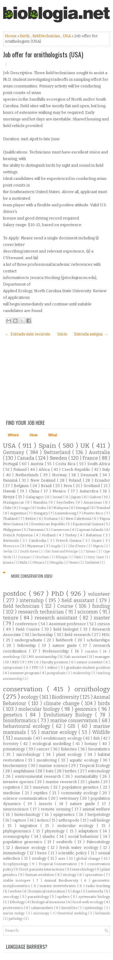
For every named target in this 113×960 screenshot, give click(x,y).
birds (25, 36)
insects (47, 803)
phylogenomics (18, 831)
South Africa (98, 464)
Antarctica (90, 491)
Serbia (8, 551)
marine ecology (60, 732)
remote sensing (56, 809)
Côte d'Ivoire (77, 546)
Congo (24, 508)
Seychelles (66, 502)
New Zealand (43, 480)
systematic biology (94, 897)
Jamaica (8, 563)
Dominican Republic (48, 524)
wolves (16, 891)
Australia (99, 452)
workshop (12, 657)
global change (89, 858)
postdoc (16, 594)
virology (70, 875)
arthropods (69, 820)
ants (62, 858)
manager (102, 657)
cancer (43, 749)
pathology (16, 919)
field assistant (78, 600)
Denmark (90, 475)
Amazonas (93, 502)
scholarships (98, 640)
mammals (23, 738)
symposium (13, 667)
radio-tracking (98, 886)
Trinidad (103, 508)
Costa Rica (66, 464)
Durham (43, 557)
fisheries (69, 749)
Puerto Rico (93, 513)
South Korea (29, 551)
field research (78, 634)
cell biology (99, 820)
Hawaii (10, 491)
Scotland (92, 485)
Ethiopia (62, 557)
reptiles (41, 793)
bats (50, 771)
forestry (11, 743)
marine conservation (74, 720)
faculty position (55, 662)
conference (26, 624)
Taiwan (90, 551)
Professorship (56, 651)
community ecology (80, 793)
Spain (48, 446)
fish (97, 738)
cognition (12, 787)
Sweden (59, 458)
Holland (49, 535)
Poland (76, 480)
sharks (49, 836)
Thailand (10, 518)
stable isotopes (18, 880)
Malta (24, 563)
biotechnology (28, 814)
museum (41, 787)
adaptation (88, 831)
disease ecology (31, 847)
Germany (14, 452)
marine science (54, 765)
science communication (26, 798)
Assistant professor (68, 624)
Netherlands (27, 475)
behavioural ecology (27, 726)
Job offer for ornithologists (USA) (43, 54)
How (33, 435)
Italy (106, 469)
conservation (25, 689)
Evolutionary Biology (69, 715)
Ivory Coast (96, 557)
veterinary (69, 798)
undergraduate (29, 640)
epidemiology (94, 908)
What (52, 435)
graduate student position (88, 667)
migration (30, 825)
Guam (97, 540)
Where (13, 435)
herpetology (99, 814)
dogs (76, 891)
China (35, 491)
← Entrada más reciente (27, 334)
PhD (58, 594)
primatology (14, 749)
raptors (19, 820)
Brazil (47, 485)
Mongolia (57, 563)
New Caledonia (79, 518)
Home (11, 36)
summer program (25, 673)
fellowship (27, 645)
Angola (56, 546)
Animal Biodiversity (62, 880)
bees (42, 853)
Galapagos (35, 497)
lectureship (43, 634)
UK (86, 446)
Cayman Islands (90, 530)
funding (101, 606)
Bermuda (11, 540)
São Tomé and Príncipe (62, 551)
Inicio (62, 334)
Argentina (18, 513)
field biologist (66, 629)
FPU (35, 667)
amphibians (24, 771)
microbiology (29, 754)
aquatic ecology (85, 760)
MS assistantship (43, 657)
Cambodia (38, 540)
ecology (30, 697)
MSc (106, 634)
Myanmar (35, 546)
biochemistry (15, 765)
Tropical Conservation (59, 864)
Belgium (22, 485)
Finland (20, 469)
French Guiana (69, 540)
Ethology (17, 902)
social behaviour (84, 836)
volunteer (99, 594)
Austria (37, 464)
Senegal (82, 508)
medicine (12, 793)
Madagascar (14, 502)
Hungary (41, 513)
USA (67, 36)
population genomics (23, 842)
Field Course (29, 629)
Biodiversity (66, 697)
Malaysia (61, 508)
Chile (7, 508)
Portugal (11, 464)
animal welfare (96, 809)
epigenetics (64, 814)
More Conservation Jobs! (31, 576)
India (41, 508)
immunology (15, 853)
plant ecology (70, 754)
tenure (11, 618)
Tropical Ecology (94, 765)
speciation (94, 875)
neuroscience (16, 809)
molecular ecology (77, 825)
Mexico (60, 491)
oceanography (17, 836)
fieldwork (65, 640)
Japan (76, 497)
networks (96, 891)
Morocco (11, 546)
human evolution (40, 875)
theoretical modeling (73, 913)
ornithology (92, 689)
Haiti (78, 557)
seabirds (65, 842)
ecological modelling (53, 743)
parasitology (39, 897)
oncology (11, 897)
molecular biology (39, 709)
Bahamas (94, 535)
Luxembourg (66, 513)
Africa (45, 469)
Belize (31, 518)
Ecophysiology (16, 864)
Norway (60, 475)
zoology (40, 858)
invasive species (19, 782)
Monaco (39, 563)
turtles (71, 771)
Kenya (9, 497)
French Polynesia (18, 535)
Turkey (71, 535)
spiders (64, 897)
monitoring (47, 760)
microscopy (41, 913)
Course (66, 606)
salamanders (42, 908)
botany (92, 743)
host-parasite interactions (42, 869)
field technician (47, 36)
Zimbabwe (92, 563)
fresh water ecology (79, 847)
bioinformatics (20, 720)
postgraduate (56, 673)
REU (16, 662)
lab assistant (76, 657)
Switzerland (58, 452)
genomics (86, 709)
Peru (68, 485)
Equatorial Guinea (88, 524)
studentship (82, 673)
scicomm (88, 612)
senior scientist (90, 662)
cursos (103, 624)
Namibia (41, 502)
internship (33, 600)
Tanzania (36, 530)
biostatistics (99, 749)
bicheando (102, 913)
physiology (55, 831)
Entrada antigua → (91, 334)
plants (95, 782)
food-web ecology (88, 902)
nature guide (65, 645)
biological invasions (49, 902)
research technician (41, 612)
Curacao (24, 557)
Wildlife (101, 732)
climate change (62, 703)
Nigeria (98, 546)
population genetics (81, 787)
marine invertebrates (58, 886)
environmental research (38, 776)
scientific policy (73, 853)
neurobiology (83, 869)
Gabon (95, 497)
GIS (72, 726)
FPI (30, 662)
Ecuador (102, 480)
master (102, 618)
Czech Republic (77, 469)
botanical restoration (47, 891)
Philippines (12, 530)
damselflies (69, 908)
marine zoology (14, 913)
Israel (57, 497)
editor (53, 667)
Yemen (74, 563)
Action (43, 820)
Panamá (11, 480)
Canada (26, 458)
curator (92, 651)
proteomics (13, 908)
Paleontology (98, 842)
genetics (14, 715)
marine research (62, 782)
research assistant (57, 618)
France (91, 458)
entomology (99, 771)
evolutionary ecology (63, 738)
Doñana (51, 518)
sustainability (87, 776)
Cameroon (60, 530)
